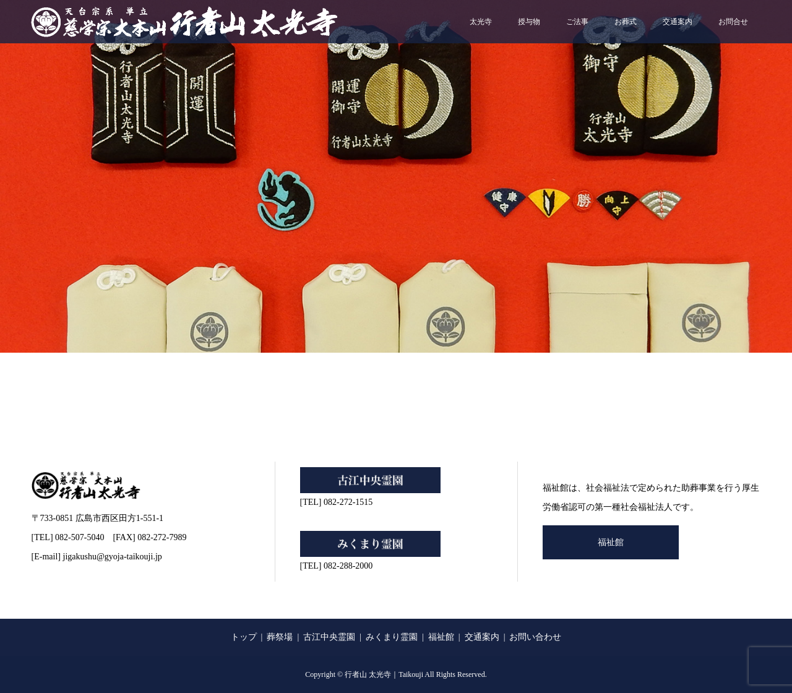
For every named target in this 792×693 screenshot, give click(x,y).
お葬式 (625, 21)
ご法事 (577, 21)
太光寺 (481, 21)
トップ (244, 637)
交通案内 (677, 21)
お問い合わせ (535, 637)
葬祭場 (280, 637)
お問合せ (733, 21)
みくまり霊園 (392, 637)
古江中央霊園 (329, 637)
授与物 (529, 21)
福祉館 (611, 542)
